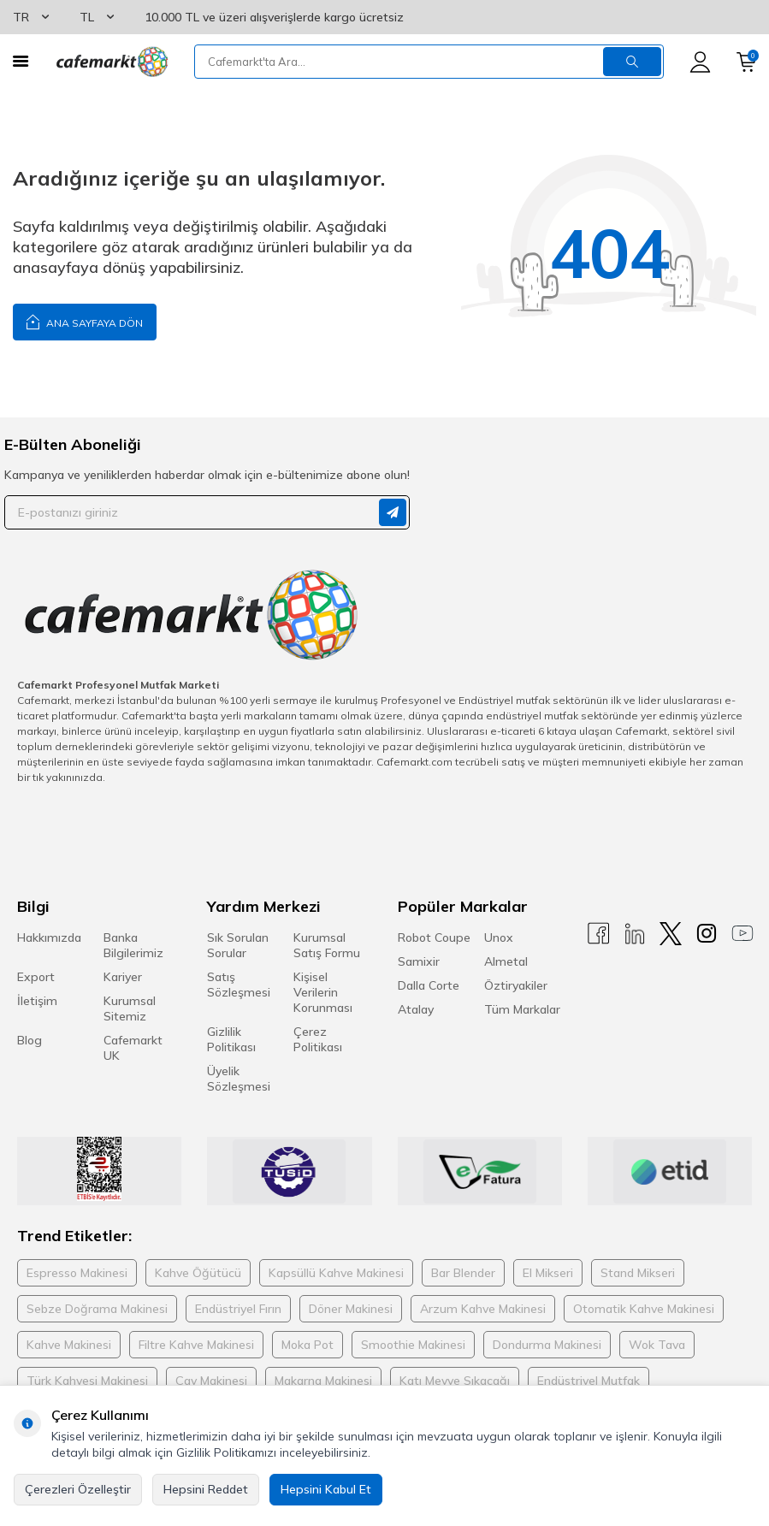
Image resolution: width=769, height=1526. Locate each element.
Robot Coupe (434, 937)
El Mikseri (548, 1273)
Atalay (416, 1009)
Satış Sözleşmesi (238, 984)
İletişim (37, 1000)
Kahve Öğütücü (198, 1273)
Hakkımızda (49, 937)
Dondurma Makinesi (547, 1344)
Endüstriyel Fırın (238, 1308)
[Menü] (20, 61)
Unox (498, 937)
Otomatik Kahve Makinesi (643, 1308)
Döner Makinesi (351, 1308)
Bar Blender (463, 1273)
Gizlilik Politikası (231, 1039)
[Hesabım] (700, 62)
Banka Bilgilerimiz (133, 945)
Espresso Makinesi (77, 1273)
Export (36, 977)
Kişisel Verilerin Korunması (322, 992)
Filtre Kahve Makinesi (196, 1344)
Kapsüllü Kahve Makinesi (336, 1273)
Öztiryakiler (515, 985)
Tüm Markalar (522, 1009)
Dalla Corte (428, 985)
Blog (29, 1040)
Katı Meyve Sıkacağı (454, 1380)
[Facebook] (599, 933)
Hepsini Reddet (205, 1489)
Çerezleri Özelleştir (78, 1489)
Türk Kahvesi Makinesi (87, 1380)
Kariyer (123, 977)
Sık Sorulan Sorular (238, 945)
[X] (671, 933)
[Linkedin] (635, 933)
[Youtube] (742, 933)
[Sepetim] (746, 62)
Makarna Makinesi (323, 1380)
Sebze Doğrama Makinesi (97, 1308)
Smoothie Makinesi (413, 1344)
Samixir (419, 961)
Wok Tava (657, 1344)
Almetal (506, 961)
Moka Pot (307, 1344)
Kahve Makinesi (69, 1344)
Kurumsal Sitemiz (130, 1008)
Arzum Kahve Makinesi (483, 1308)
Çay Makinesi (211, 1380)
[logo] (111, 61)
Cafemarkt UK (133, 1047)
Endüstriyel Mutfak (588, 1380)
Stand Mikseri (637, 1273)
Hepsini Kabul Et (326, 1489)
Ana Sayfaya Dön (85, 321)
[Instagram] (706, 933)
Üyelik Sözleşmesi (238, 1078)
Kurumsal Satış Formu (326, 945)
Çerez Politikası (317, 1039)
